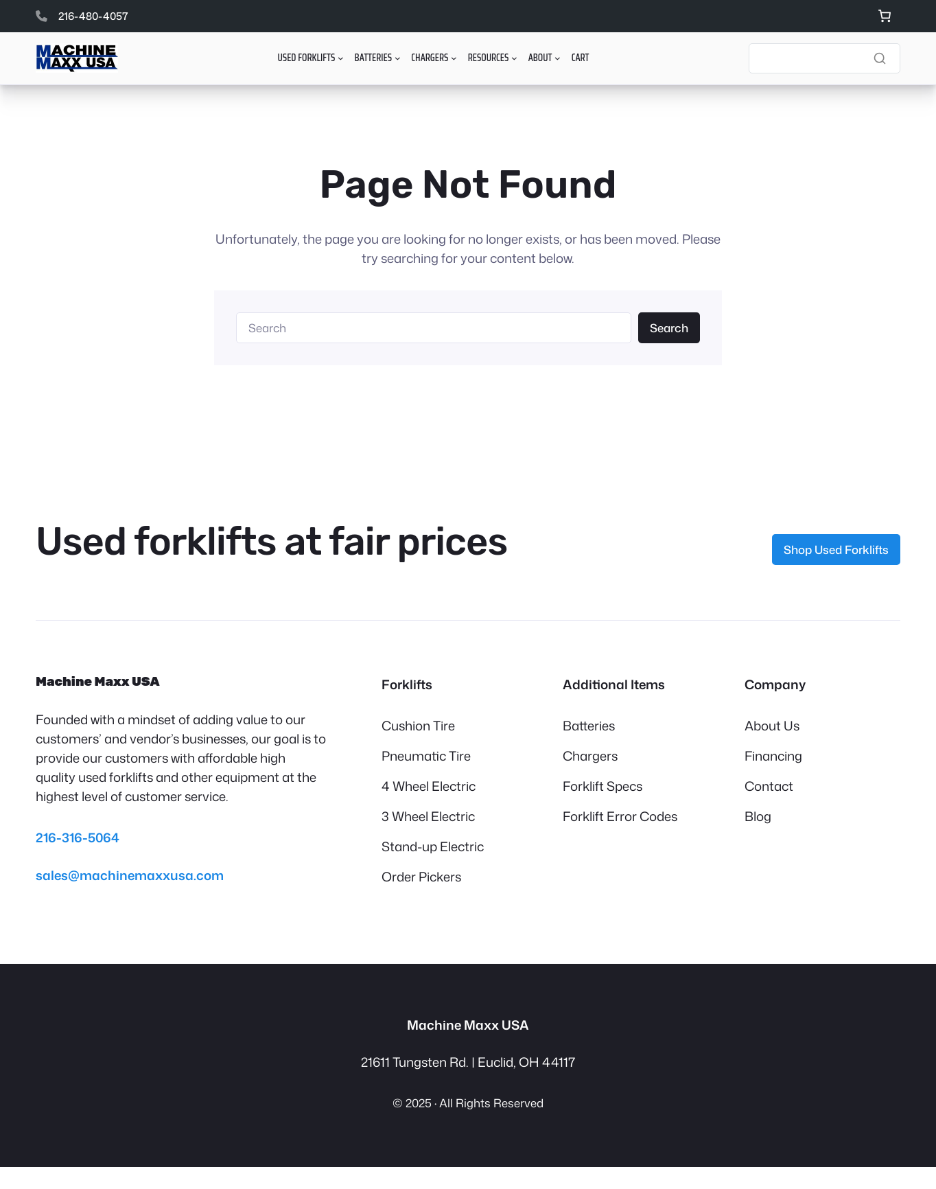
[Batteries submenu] (398, 58)
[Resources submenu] (514, 58)
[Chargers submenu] (454, 58)
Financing (773, 756)
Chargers (590, 756)
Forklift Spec (599, 786)
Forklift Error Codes (620, 816)
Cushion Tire (418, 726)
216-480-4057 (93, 15)
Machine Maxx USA (98, 681)
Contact (769, 786)
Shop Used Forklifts (836, 549)
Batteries (589, 726)
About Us (772, 726)
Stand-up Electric (433, 846)
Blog (758, 816)
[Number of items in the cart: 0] (884, 16)
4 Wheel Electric (429, 786)
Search (669, 328)
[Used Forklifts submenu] (341, 58)
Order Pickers (421, 877)
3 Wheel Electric (428, 816)
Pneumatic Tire (426, 756)
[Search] (824, 58)
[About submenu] (557, 58)
